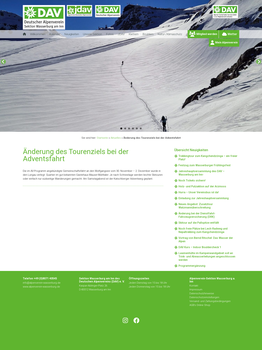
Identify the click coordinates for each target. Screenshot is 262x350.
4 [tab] (133, 128)
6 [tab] (141, 128)
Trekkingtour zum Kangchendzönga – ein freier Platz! (207, 157)
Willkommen (37, 34)
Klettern (133, 34)
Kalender (54, 34)
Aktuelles (116, 137)
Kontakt (194, 285)
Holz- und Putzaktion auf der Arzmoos (202, 186)
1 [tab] (121, 128)
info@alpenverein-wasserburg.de (42, 282)
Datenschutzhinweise (201, 293)
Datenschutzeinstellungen (204, 297)
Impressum (195, 289)
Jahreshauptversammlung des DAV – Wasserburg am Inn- (201, 173)
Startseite (102, 137)
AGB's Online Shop (199, 305)
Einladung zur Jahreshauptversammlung (203, 198)
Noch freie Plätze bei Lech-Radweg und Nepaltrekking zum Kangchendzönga (203, 230)
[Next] (258, 61)
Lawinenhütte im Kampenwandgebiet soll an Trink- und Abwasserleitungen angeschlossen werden (206, 256)
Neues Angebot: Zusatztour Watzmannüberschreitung (195, 206)
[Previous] (3, 61)
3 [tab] (129, 128)
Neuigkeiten (71, 34)
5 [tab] (137, 128)
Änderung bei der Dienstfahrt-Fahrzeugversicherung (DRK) (196, 215)
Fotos (110, 34)
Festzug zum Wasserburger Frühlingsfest (204, 165)
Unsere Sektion (92, 34)
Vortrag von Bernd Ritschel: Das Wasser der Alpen (205, 239)
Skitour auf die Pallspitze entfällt (198, 222)
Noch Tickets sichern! (192, 180)
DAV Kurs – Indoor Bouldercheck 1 (199, 247)
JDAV (121, 34)
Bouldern (147, 34)
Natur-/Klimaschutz (170, 34)
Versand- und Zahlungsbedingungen (210, 301)
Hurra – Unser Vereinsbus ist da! (198, 192)
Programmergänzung (191, 265)
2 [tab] (125, 128)
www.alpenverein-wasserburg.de (41, 286)
